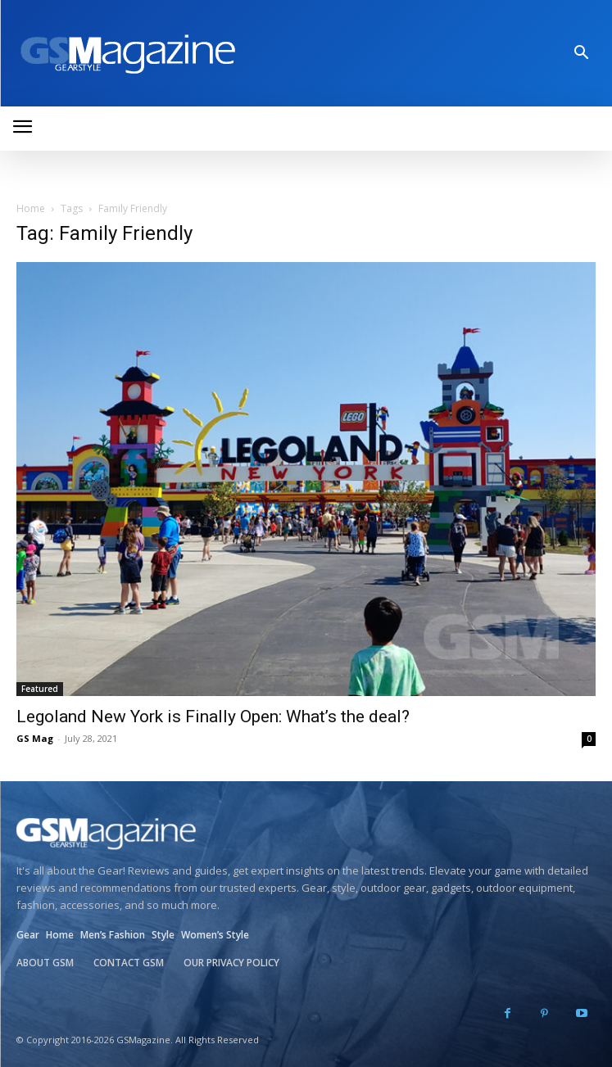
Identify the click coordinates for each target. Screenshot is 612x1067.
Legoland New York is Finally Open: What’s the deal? (213, 716)
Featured (39, 688)
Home (30, 208)
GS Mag (34, 738)
